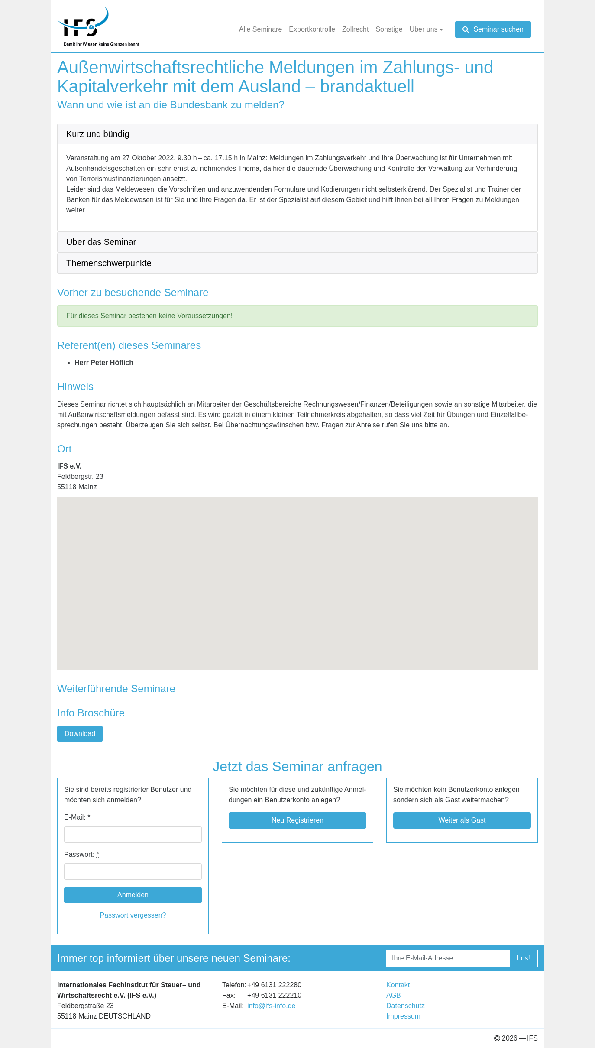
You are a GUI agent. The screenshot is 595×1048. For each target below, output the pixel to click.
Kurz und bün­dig (97, 134)
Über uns (424, 29)
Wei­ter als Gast (461, 820)
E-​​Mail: (77, 817)
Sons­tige (388, 29)
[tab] (297, 134)
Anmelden (133, 894)
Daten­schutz (405, 1005)
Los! (523, 958)
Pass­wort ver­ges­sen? (133, 915)
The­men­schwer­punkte (109, 263)
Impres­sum (403, 1016)
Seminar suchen (493, 29)
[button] (297, 575)
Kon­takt (398, 985)
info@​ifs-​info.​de (271, 1005)
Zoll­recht (355, 29)
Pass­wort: (81, 854)
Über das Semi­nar (101, 242)
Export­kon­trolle (312, 29)
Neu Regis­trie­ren (297, 820)
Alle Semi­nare (260, 29)
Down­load (80, 733)
